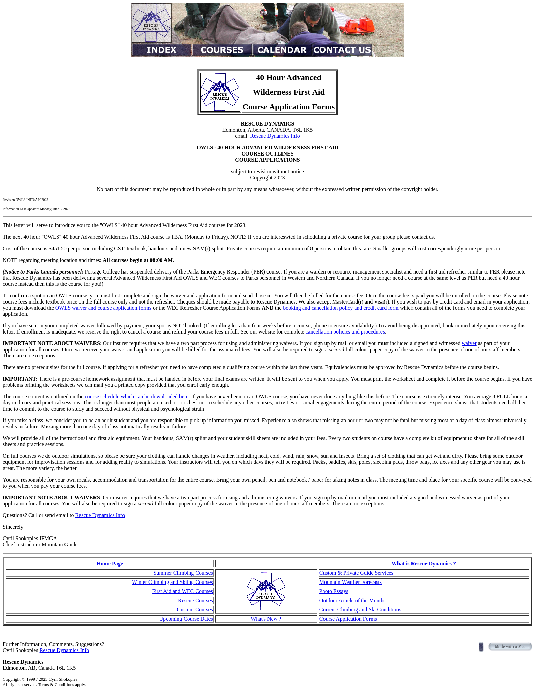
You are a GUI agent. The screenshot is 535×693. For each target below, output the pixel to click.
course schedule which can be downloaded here (136, 396)
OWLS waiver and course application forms (103, 308)
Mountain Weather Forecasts (350, 582)
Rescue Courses (195, 600)
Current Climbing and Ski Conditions (360, 610)
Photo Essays (333, 591)
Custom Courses (195, 610)
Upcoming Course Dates (186, 619)
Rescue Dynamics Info (275, 136)
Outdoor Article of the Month (351, 600)
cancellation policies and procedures (345, 332)
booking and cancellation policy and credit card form (341, 308)
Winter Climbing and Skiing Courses (172, 582)
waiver (469, 343)
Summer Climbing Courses (183, 573)
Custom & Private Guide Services (356, 573)
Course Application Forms (348, 619)
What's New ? (266, 619)
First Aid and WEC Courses (182, 591)
